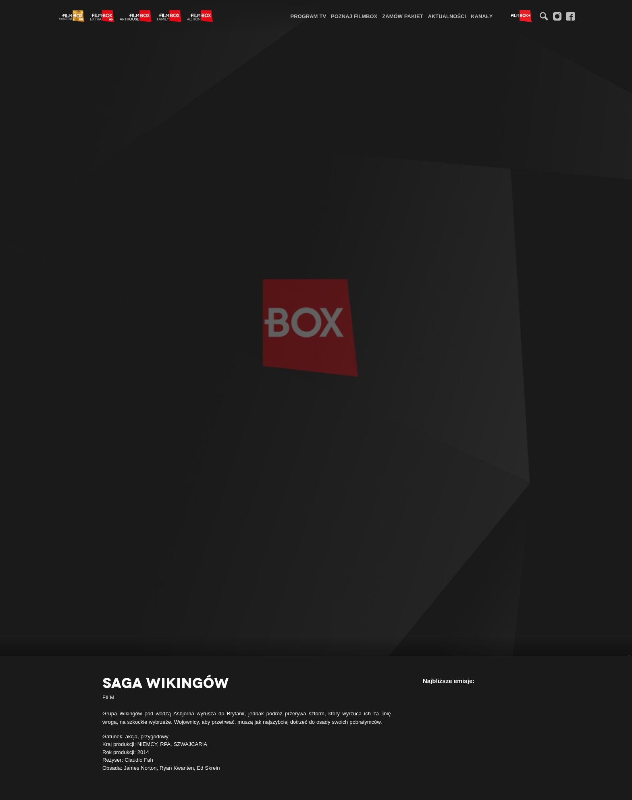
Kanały (482, 16)
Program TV (308, 16)
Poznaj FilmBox (354, 16)
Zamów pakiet (402, 16)
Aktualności (447, 16)
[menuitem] (308, 16)
